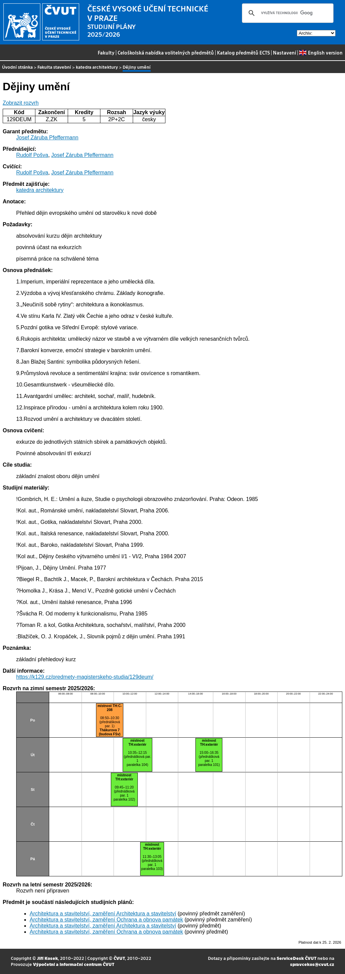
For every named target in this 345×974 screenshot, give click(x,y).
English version (320, 52)
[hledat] (286, 13)
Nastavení (284, 52)
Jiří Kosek (47, 958)
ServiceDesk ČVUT (296, 958)
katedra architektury (97, 66)
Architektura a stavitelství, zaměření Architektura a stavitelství (103, 913)
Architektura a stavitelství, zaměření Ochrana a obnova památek (106, 919)
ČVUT (119, 958)
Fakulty (106, 52)
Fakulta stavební (54, 66)
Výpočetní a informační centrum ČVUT (73, 964)
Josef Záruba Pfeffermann (47, 137)
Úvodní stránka (17, 66)
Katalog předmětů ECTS (243, 52)
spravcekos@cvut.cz (312, 964)
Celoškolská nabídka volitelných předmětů (166, 52)
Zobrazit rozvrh (21, 103)
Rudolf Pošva (32, 155)
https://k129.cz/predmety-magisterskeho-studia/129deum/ (84, 677)
